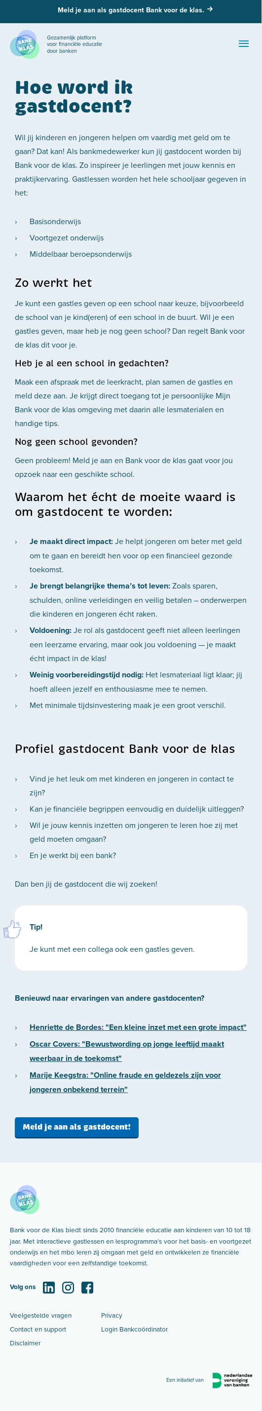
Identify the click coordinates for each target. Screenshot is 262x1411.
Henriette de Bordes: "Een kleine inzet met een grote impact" (138, 1027)
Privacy (111, 1315)
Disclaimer (25, 1342)
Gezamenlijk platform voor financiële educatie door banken (74, 44)
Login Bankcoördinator (134, 1328)
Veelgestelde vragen (41, 1315)
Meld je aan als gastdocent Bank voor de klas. (131, 10)
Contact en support (38, 1328)
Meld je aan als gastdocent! (77, 1127)
